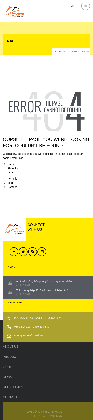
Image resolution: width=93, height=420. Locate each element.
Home (10, 164)
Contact (12, 187)
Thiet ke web (39, 415)
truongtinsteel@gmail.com (29, 335)
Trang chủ (58, 51)
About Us (12, 168)
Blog (10, 182)
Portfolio (12, 178)
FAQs (10, 172)
